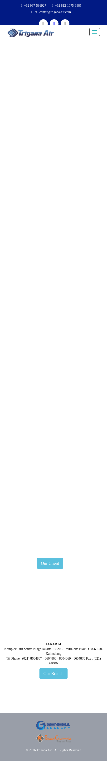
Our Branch (53, 673)
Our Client (50, 563)
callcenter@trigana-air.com (53, 12)
